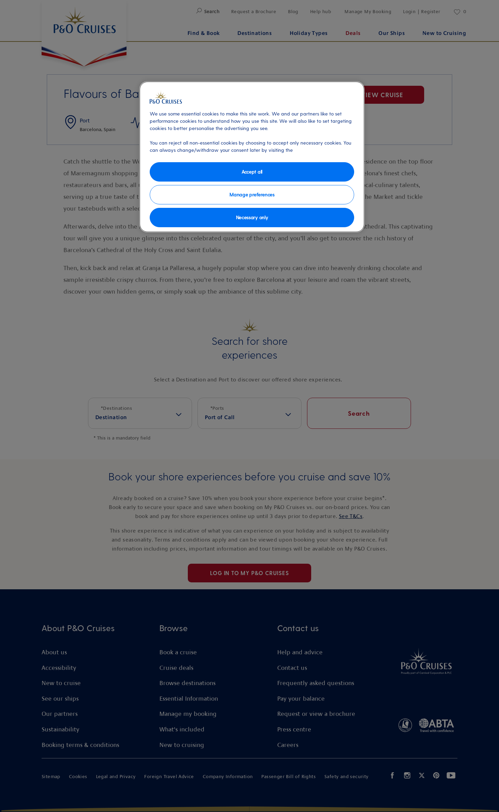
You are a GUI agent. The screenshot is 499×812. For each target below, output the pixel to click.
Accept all (252, 172)
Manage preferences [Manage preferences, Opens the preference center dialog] (251, 194)
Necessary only (252, 217)
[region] (252, 156)
